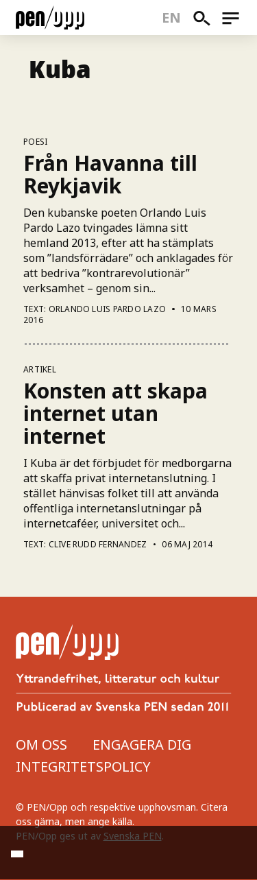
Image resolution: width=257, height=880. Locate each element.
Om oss (41, 744)
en (172, 17)
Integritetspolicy (83, 766)
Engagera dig (142, 744)
